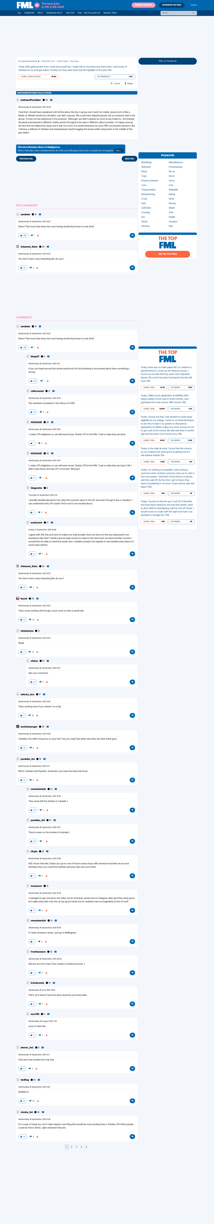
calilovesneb (37, 391)
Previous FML (26, 159)
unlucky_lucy (28, 694)
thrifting (25, 1080)
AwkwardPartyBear (31, 100)
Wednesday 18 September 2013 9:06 (34, 702)
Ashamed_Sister (29, 247)
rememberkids (38, 789)
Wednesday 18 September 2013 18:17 (44, 668)
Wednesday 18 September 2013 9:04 (34, 606)
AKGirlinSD (36, 422)
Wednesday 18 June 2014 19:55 (41, 990)
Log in (194, 5)
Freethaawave (38, 952)
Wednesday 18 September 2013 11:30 (44, 429)
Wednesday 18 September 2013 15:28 (44, 859)
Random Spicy (54, 13)
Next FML (129, 159)
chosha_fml (27, 1112)
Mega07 (35, 357)
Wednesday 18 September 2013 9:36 (34, 1119)
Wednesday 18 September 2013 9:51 (44, 364)
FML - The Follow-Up (89, 13)
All (19, 13)
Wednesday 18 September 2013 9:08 (34, 734)
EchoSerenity (38, 983)
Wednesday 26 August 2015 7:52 (42, 1021)
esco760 (35, 1014)
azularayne (37, 523)
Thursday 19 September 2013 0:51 (42, 495)
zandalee (26, 215)
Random (29, 13)
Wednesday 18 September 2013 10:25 (44, 796)
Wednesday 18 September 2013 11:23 (44, 827)
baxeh (24, 599)
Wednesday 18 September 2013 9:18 (34, 1087)
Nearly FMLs (110, 13)
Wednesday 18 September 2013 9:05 (34, 638)
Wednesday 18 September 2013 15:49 (44, 893)
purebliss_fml (28, 759)
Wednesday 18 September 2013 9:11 (33, 766)
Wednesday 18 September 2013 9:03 (34, 222)
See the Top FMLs (168, 254)
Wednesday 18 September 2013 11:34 (44, 461)
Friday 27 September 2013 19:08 (42, 530)
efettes (34, 661)
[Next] (86, 1147)
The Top (70, 13)
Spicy (40, 13)
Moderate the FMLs (171, 5)
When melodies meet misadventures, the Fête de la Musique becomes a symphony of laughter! (71, 149)
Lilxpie (34, 851)
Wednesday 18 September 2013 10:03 (34, 107)
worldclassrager (29, 727)
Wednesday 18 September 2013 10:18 (44, 398)
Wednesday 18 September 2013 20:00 (45, 959)
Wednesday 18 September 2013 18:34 (44, 928)
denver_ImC (27, 1048)
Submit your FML (143, 5)
